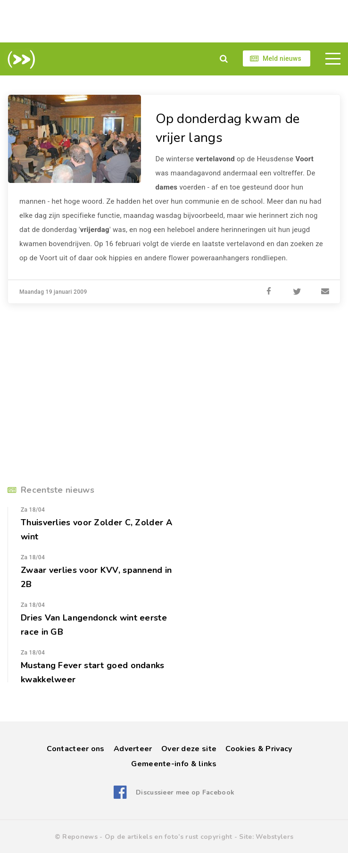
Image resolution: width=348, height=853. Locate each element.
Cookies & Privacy (258, 749)
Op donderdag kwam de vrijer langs (228, 128)
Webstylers (274, 836)
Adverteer (133, 749)
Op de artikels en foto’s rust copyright (168, 836)
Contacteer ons (75, 749)
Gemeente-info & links (173, 764)
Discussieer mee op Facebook (185, 792)
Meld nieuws (282, 58)
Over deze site (188, 749)
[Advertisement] (174, 21)
